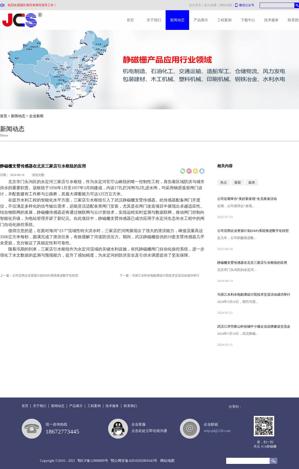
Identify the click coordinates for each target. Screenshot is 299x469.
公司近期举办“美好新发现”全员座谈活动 (247, 198)
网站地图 (166, 461)
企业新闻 (36, 116)
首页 (130, 20)
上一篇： (39, 275)
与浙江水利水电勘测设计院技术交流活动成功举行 (253, 294)
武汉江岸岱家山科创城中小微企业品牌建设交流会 (253, 326)
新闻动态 (18, 116)
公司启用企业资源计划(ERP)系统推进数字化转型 (253, 230)
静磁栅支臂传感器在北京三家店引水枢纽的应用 (252, 262)
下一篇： (159, 275)
